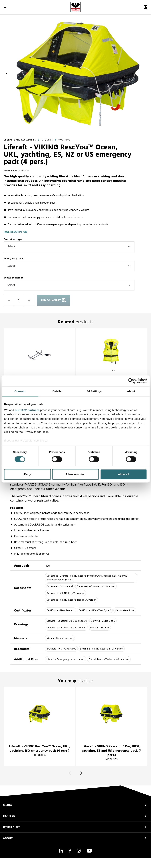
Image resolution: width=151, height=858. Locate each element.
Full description (15, 232)
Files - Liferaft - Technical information (109, 659)
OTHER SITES (11, 827)
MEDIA (7, 805)
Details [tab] (57, 391)
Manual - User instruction (60, 638)
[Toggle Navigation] (5, 7)
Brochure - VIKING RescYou (61, 649)
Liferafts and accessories (20, 140)
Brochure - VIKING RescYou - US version (101, 649)
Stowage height (13, 278)
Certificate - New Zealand (61, 610)
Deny (27, 474)
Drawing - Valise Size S (103, 621)
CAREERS (9, 816)
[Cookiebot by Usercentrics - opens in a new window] (131, 381)
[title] (39, 365)
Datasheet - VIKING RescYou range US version (71, 600)
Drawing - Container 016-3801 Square (66, 628)
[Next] (80, 773)
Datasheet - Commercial (60, 586)
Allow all (123, 474)
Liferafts (47, 140)
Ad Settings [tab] (94, 391)
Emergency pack (13, 258)
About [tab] (131, 391)
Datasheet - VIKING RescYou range (65, 593)
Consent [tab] (20, 391)
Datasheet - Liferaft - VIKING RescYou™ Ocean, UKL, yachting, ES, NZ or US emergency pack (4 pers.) (87, 578)
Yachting (64, 140)
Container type (13, 239)
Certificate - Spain (124, 610)
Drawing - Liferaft (99, 628)
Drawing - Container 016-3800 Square (67, 621)
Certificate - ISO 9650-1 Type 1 (94, 610)
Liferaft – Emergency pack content (66, 659)
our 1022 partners (27, 410)
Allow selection (75, 474)
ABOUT (8, 838)
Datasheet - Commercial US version (96, 586)
